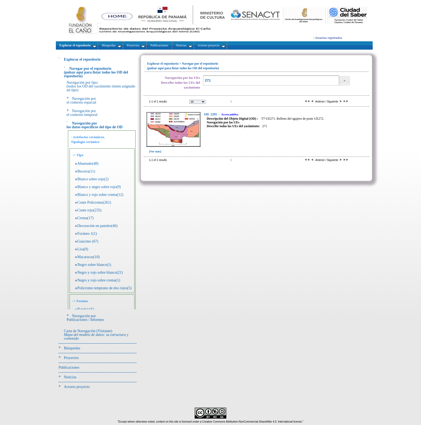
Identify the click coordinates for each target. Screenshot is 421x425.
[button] (344, 81)
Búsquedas (72, 348)
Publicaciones (69, 367)
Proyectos (71, 358)
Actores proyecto (77, 387)
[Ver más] (155, 151)
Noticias (70, 377)
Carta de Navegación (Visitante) (96, 334)
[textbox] (271, 80)
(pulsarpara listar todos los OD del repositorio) (96, 72)
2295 (211, 114)
